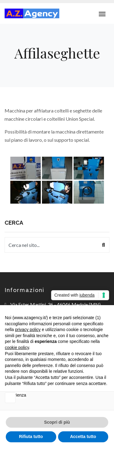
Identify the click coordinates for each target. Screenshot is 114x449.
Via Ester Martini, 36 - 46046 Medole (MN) (55, 304)
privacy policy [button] (27, 329)
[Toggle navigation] (102, 13)
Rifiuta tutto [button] (31, 436)
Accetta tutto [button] (83, 436)
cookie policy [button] (17, 347)
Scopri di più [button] (57, 422)
